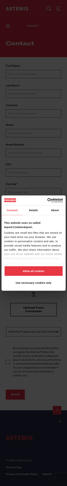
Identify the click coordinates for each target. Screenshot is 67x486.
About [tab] (55, 210)
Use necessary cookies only (33, 282)
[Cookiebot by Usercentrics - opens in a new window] (48, 200)
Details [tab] (33, 210)
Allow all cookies (33, 271)
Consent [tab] (12, 210)
